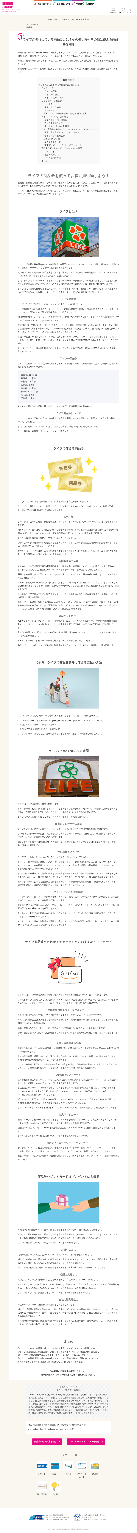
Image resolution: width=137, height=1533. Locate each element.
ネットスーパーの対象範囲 (56, 126)
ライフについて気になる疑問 (54, 117)
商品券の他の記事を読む (45, 1441)
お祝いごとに (50, 151)
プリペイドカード (82, 1469)
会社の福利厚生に (52, 158)
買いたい (64, 4)
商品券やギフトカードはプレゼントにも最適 (61, 148)
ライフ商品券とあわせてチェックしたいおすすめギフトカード (70, 129)
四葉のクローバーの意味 (55, 120)
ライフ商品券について (54, 98)
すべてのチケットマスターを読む (84, 1441)
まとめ (44, 161)
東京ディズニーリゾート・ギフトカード (62, 145)
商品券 (29, 27)
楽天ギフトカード (52, 142)
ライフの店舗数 (51, 94)
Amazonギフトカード (54, 139)
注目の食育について (53, 123)
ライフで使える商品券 (51, 101)
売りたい (45, 4)
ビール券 (48, 104)
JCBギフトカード (52, 110)
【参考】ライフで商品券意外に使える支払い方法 (63, 113)
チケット (42, 1468)
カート (132, 12)
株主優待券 (42, 1488)
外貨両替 (79, 4)
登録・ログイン (123, 12)
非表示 (71, 80)
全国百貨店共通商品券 (54, 136)
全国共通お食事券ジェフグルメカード (61, 132)
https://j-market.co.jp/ (49, 1429)
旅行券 (68, 1468)
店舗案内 (90, 4)
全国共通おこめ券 (52, 107)
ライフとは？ (47, 88)
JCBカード (55, 1468)
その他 (55, 1488)
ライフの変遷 (50, 91)
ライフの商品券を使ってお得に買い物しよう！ (59, 85)
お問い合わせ (114, 12)
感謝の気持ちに (51, 155)
